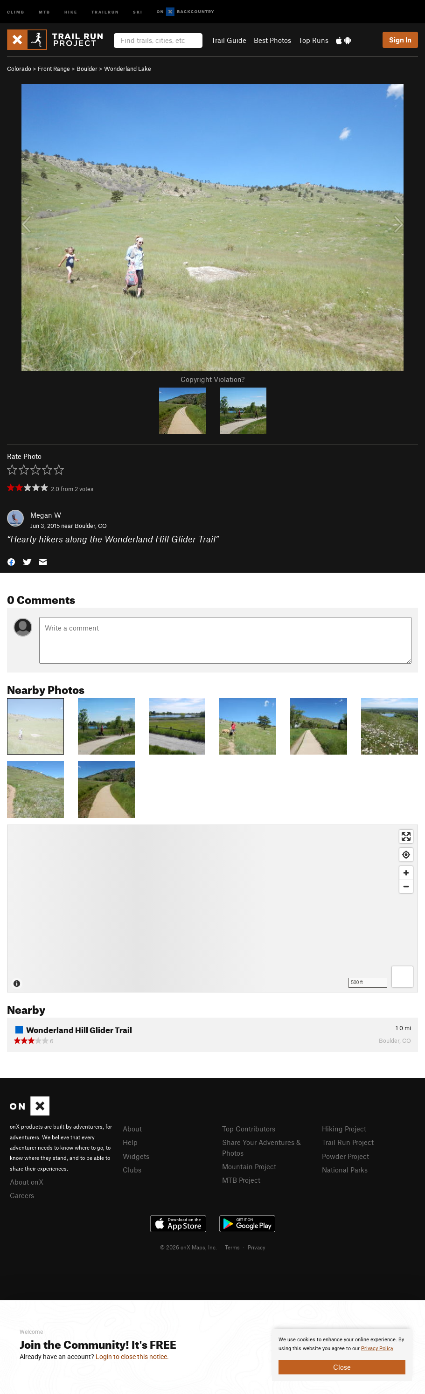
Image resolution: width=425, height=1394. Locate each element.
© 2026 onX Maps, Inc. (188, 1247)
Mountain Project (249, 1166)
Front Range (54, 68)
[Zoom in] (406, 873)
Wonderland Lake (127, 68)
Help (130, 1142)
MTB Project (241, 1180)
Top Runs (313, 40)
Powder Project (345, 1156)
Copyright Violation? (212, 379)
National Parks (345, 1169)
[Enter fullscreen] (406, 836)
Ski (138, 11)
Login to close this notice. (132, 1356)
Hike (70, 11)
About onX (26, 1182)
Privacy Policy (377, 1348)
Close (342, 1367)
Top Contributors (248, 1128)
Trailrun (105, 11)
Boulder (87, 68)
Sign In (400, 39)
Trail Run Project (348, 1142)
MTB (44, 11)
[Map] (212, 908)
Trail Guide (228, 40)
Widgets (136, 1156)
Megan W (45, 515)
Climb (16, 11)
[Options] (402, 976)
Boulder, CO (91, 525)
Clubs (132, 1169)
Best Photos (272, 40)
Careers (22, 1195)
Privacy (256, 1247)
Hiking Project (344, 1128)
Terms (232, 1247)
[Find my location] (406, 854)
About (132, 1128)
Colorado (19, 68)
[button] (11, 560)
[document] (342, 1354)
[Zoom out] (406, 886)
